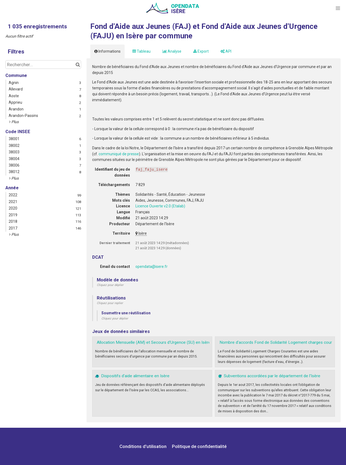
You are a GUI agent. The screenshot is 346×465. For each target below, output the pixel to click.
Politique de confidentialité (199, 446)
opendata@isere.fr (151, 266)
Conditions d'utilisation (143, 446)
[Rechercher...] (43, 64)
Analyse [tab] (171, 51)
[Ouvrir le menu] (338, 8)
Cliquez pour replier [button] (110, 303)
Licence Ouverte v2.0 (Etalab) (160, 206)
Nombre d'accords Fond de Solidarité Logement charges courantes (280, 342)
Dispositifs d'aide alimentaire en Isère (135, 375)
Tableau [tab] (141, 51)
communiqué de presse (119, 154)
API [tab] (226, 51)
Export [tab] (201, 51)
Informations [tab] (107, 51)
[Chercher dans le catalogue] (77, 64)
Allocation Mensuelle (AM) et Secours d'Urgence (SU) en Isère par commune (167, 342)
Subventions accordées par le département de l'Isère (272, 375)
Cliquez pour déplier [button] (110, 285)
